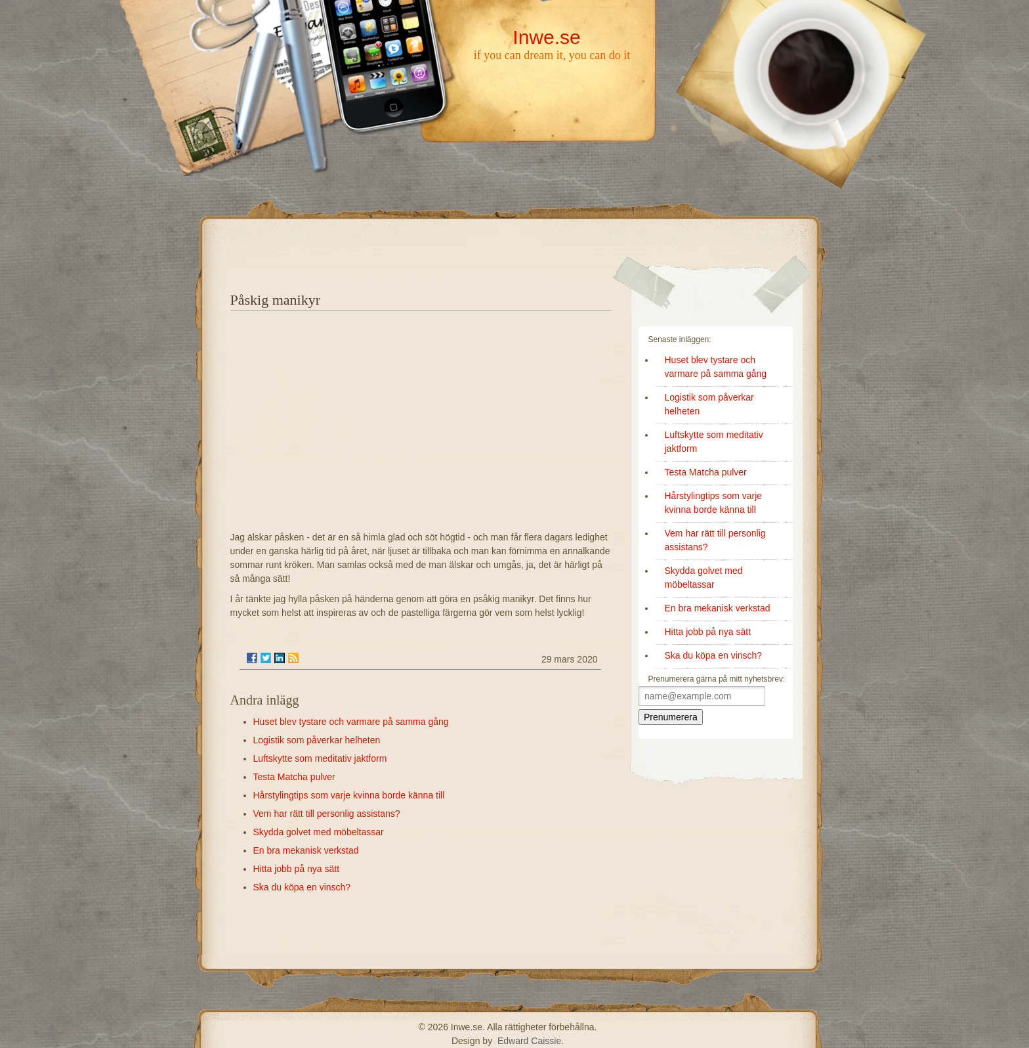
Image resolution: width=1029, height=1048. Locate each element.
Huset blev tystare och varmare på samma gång (351, 721)
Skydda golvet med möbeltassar (318, 832)
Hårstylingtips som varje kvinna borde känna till (349, 795)
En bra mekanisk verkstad (306, 850)
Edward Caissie (529, 1041)
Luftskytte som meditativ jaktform (320, 758)
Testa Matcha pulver (294, 777)
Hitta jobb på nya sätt (296, 868)
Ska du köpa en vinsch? (302, 887)
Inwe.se (546, 37)
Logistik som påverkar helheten (317, 740)
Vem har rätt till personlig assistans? (326, 813)
